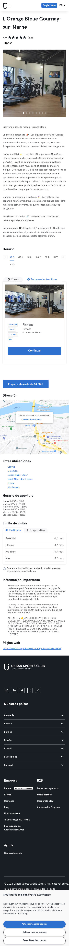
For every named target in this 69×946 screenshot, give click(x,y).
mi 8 (47, 257)
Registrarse (49, 5)
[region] (34, 918)
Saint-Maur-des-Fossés (20, 479)
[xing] (37, 690)
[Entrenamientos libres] (42, 279)
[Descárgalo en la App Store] (15, 680)
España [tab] (33, 740)
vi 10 (12, 264)
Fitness (27, 324)
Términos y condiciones (16, 889)
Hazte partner (44, 795)
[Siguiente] (64, 257)
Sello (52, 889)
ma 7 (38, 257)
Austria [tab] (33, 724)
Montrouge (13, 487)
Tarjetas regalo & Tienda (17, 820)
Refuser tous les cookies (35, 932)
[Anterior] (5, 257)
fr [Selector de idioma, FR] (62, 5)
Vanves (11, 467)
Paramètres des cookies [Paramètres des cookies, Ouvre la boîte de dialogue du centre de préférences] (35, 940)
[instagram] (6, 690)
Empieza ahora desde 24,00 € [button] (25, 384)
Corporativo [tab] (35, 530)
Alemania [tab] (33, 715)
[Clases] (13, 279)
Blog (6, 807)
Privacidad (39, 889)
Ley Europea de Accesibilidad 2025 (14, 828)
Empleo (8, 788)
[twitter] (22, 690)
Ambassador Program (48, 807)
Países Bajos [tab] (33, 757)
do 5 (20, 257)
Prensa (7, 795)
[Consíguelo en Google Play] (40, 680)
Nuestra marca (12, 813)
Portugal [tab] (33, 765)
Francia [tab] (33, 749)
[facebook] (29, 690)
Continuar (34, 350)
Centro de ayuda (13, 853)
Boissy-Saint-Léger (18, 475)
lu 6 (29, 257)
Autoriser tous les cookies (34, 924)
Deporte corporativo (48, 788)
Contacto (9, 801)
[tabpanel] (34, 548)
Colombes (13, 471)
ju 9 (56, 257)
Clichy (11, 483)
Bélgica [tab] (33, 732)
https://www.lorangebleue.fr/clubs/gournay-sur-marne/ (32, 648)
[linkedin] (14, 690)
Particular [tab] (13, 530)
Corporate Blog (45, 801)
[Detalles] (34, 301)
